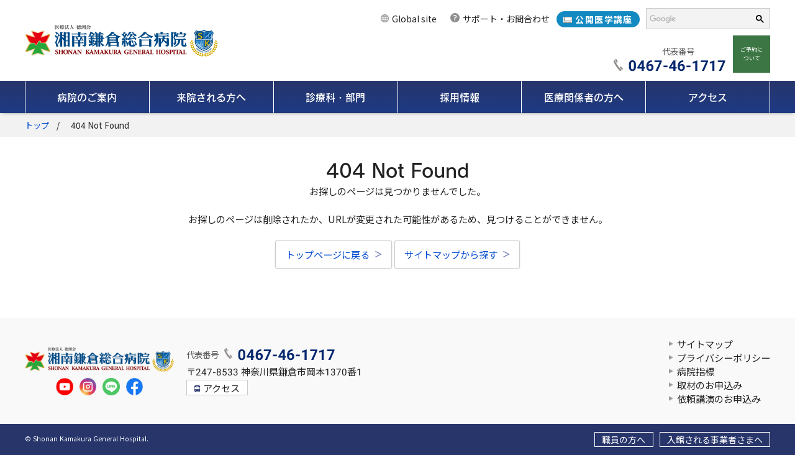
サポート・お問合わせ (506, 19)
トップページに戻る (328, 255)
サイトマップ (705, 345)
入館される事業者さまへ (715, 440)
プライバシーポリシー (723, 358)
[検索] (694, 19)
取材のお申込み (709, 386)
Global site (414, 19)
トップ (37, 126)
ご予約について (751, 54)
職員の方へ (623, 440)
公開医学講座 (603, 20)
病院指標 (695, 372)
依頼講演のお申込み (719, 399)
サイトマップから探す (450, 255)
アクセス (221, 389)
